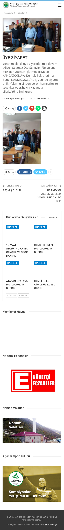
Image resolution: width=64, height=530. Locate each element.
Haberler (12, 227)
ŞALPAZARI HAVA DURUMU (32, 332)
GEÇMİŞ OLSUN (12, 190)
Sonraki (23, 295)
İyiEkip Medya (51, 525)
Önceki (11, 295)
